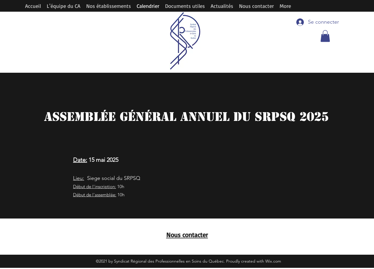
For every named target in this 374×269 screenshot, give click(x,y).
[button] (325, 36)
